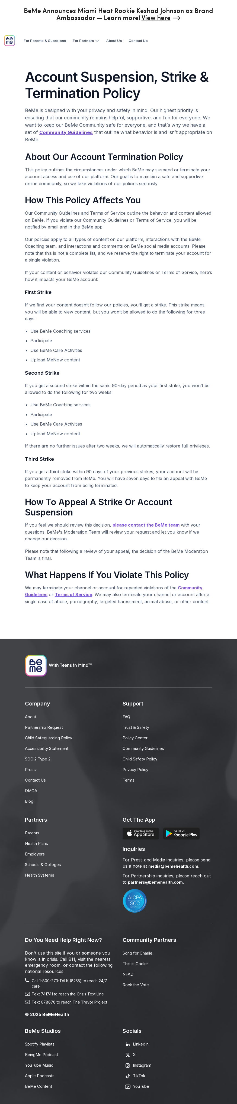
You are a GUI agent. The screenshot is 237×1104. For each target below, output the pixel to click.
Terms (129, 778)
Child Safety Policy (142, 757)
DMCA (32, 788)
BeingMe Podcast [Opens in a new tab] (43, 1051)
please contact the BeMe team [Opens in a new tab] (146, 525)
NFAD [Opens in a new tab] (129, 971)
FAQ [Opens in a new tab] (127, 716)
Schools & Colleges (45, 861)
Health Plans (38, 840)
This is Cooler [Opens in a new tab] (137, 960)
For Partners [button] (86, 40)
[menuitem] (45, 40)
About (31, 716)
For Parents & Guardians (45, 40)
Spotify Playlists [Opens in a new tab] (41, 1041)
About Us (114, 40)
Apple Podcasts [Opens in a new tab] (41, 1072)
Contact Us (138, 40)
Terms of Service (73, 594)
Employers (36, 851)
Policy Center (136, 737)
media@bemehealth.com (175, 863)
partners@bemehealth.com (158, 879)
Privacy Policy (137, 768)
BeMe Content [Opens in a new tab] (40, 1082)
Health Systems (41, 871)
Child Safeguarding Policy (51, 737)
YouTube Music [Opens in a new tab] (41, 1062)
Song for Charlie (140, 950)
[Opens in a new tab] (161, 18)
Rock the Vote (137, 981)
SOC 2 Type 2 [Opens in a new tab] (39, 757)
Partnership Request (46, 727)
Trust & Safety (137, 727)
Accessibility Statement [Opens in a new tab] (48, 747)
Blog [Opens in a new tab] (29, 799)
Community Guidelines (66, 132)
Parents (33, 830)
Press (31, 768)
